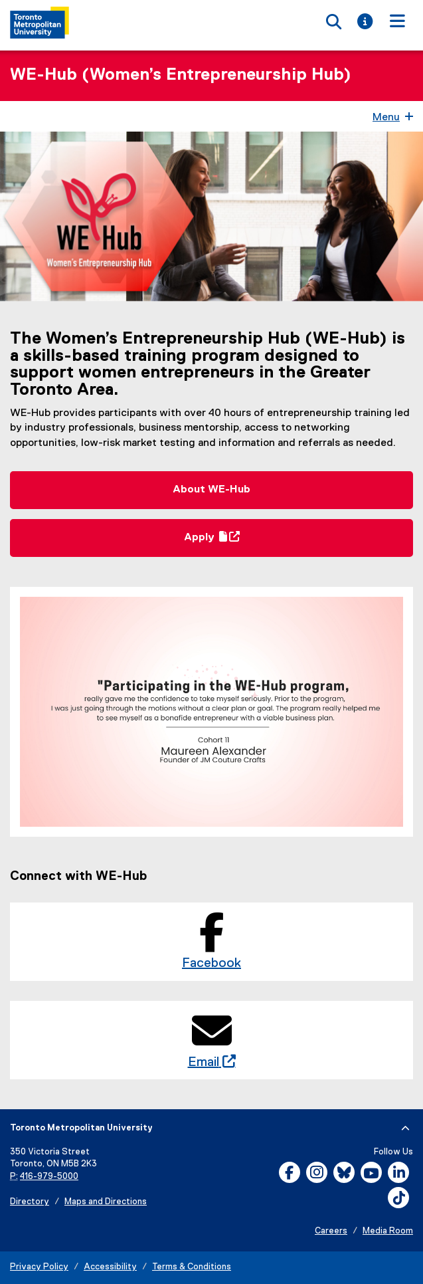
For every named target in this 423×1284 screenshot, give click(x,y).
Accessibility (110, 1267)
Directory (29, 1202)
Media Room (388, 1231)
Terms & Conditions (191, 1267)
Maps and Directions (105, 1202)
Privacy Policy (39, 1267)
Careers (331, 1231)
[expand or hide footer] (405, 1128)
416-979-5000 (49, 1176)
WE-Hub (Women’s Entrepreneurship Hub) (180, 75)
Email (208, 1062)
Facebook (211, 963)
